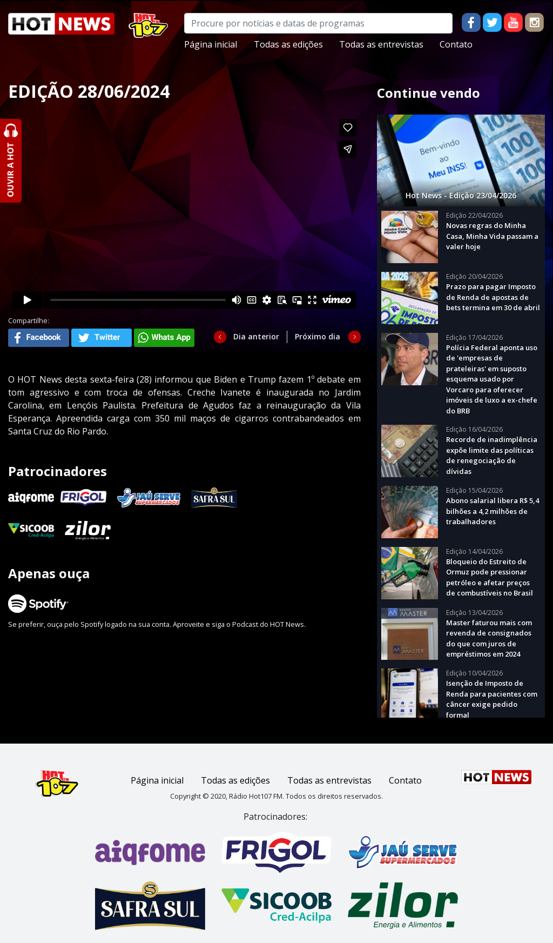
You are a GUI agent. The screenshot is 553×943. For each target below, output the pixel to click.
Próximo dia (317, 336)
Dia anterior (256, 336)
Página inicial (210, 44)
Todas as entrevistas (381, 44)
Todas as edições (288, 44)
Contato (456, 44)
